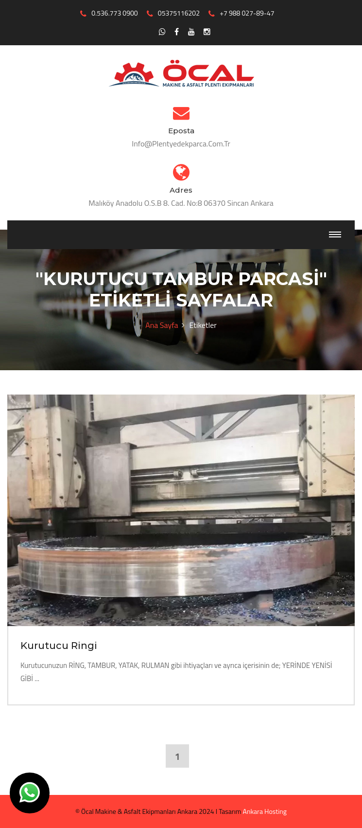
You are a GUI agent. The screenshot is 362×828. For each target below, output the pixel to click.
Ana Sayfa (161, 325)
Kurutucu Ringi (58, 645)
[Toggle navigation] (335, 234)
